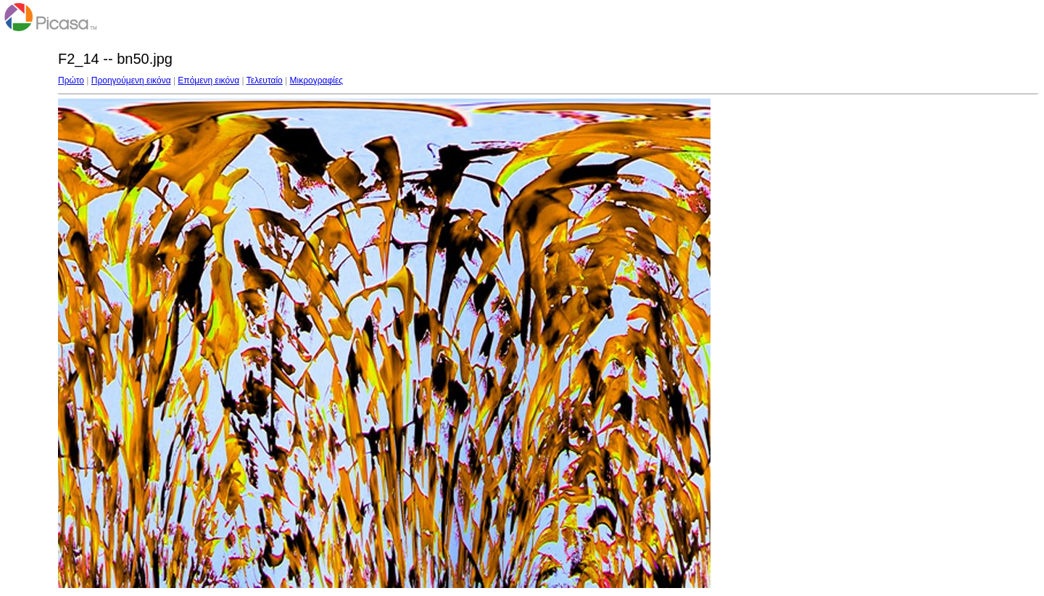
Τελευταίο (264, 80)
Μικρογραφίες (317, 80)
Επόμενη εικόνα (208, 80)
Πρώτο (71, 80)
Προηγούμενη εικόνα (131, 80)
